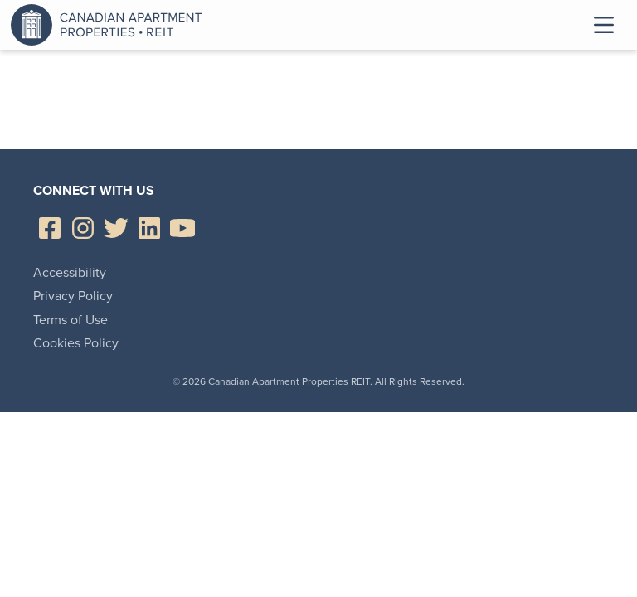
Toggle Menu (603, 24)
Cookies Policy (76, 342)
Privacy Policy (73, 295)
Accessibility (69, 272)
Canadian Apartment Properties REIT (110, 25)
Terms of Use (70, 319)
